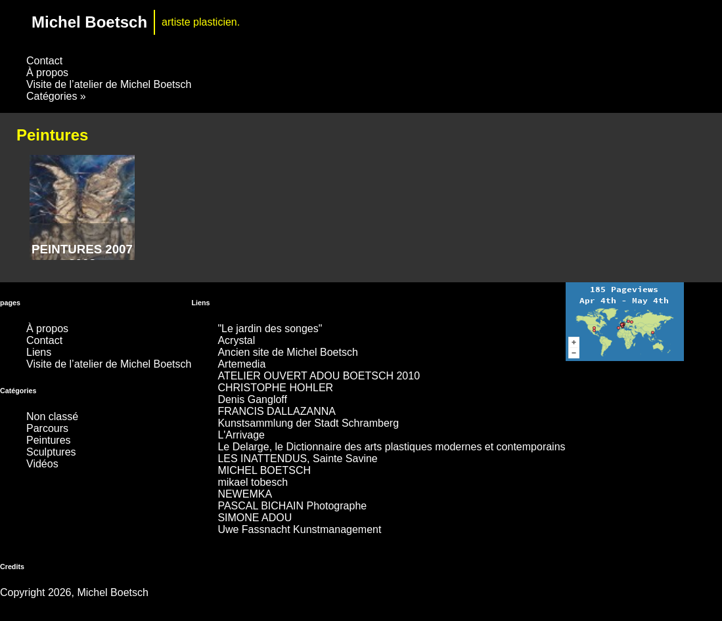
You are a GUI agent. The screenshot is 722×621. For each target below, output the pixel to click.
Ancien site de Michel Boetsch (287, 352)
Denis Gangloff (252, 399)
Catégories (56, 96)
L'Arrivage (241, 434)
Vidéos (42, 463)
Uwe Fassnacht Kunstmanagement (299, 529)
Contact (44, 60)
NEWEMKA (244, 494)
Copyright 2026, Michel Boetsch (74, 592)
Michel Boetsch (89, 22)
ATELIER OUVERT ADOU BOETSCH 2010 (318, 375)
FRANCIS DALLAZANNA (276, 411)
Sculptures (51, 452)
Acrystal (236, 340)
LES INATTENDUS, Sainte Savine (297, 458)
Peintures (48, 440)
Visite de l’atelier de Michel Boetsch (108, 84)
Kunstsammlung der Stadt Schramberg (308, 423)
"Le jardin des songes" (269, 328)
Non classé (52, 416)
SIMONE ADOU (254, 517)
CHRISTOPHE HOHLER (275, 387)
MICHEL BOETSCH (264, 470)
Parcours (47, 428)
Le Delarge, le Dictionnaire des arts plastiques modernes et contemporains (391, 446)
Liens (38, 352)
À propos (47, 72)
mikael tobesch (252, 482)
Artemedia (241, 364)
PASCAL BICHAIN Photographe (292, 505)
